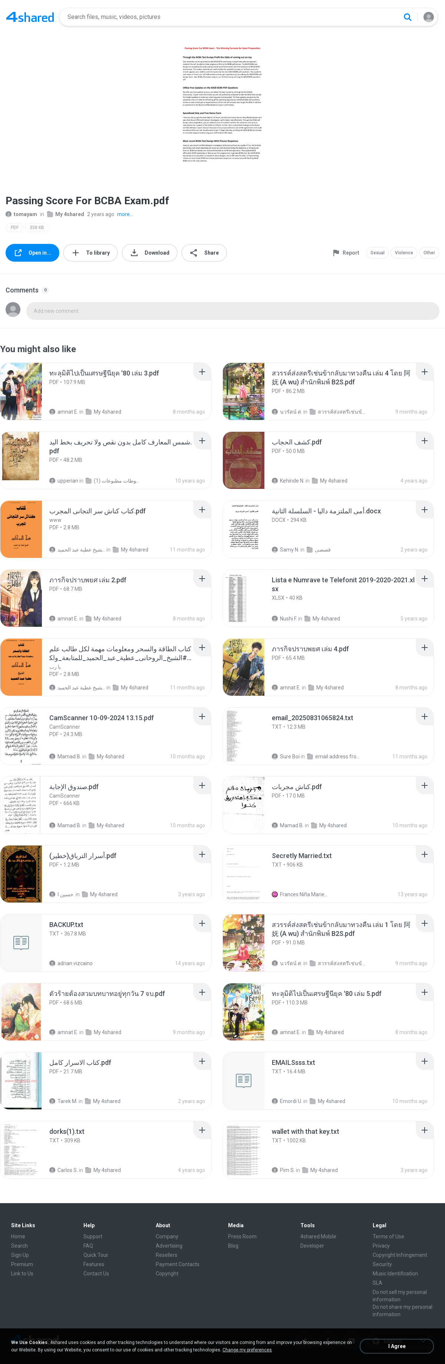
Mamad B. (65, 756)
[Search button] (407, 17)
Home (18, 1236)
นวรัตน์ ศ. (287, 412)
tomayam (21, 214)
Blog (233, 1246)
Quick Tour (95, 1255)
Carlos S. (63, 1170)
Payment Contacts (178, 1264)
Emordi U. (287, 1101)
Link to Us (22, 1274)
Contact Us (96, 1274)
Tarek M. (63, 1101)
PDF (15, 227)
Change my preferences (247, 1350)
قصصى (319, 550)
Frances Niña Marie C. (300, 894)
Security (382, 1264)
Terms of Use (388, 1236)
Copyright (167, 1274)
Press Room (242, 1236)
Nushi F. (284, 619)
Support (92, 1236)
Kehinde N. (288, 481)
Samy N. (285, 550)
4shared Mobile (318, 1236)
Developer (312, 1246)
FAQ (88, 1246)
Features (93, 1264)
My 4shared (65, 214)
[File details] (29, 391)
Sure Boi (286, 756)
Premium (22, 1264)
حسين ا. (62, 894)
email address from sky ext (335, 756)
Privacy (381, 1246)
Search (19, 1246)
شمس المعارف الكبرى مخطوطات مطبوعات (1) (114, 481)
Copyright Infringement (400, 1255)
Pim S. (283, 1170)
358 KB (37, 227)
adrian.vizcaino (71, 963)
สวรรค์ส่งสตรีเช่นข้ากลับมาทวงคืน (338, 412)
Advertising (169, 1246)
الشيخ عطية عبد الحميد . (77, 550)
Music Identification (395, 1274)
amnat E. (63, 412)
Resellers (166, 1255)
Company (167, 1236)
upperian (63, 481)
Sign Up (20, 1255)
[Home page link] (30, 17)
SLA (377, 1283)
